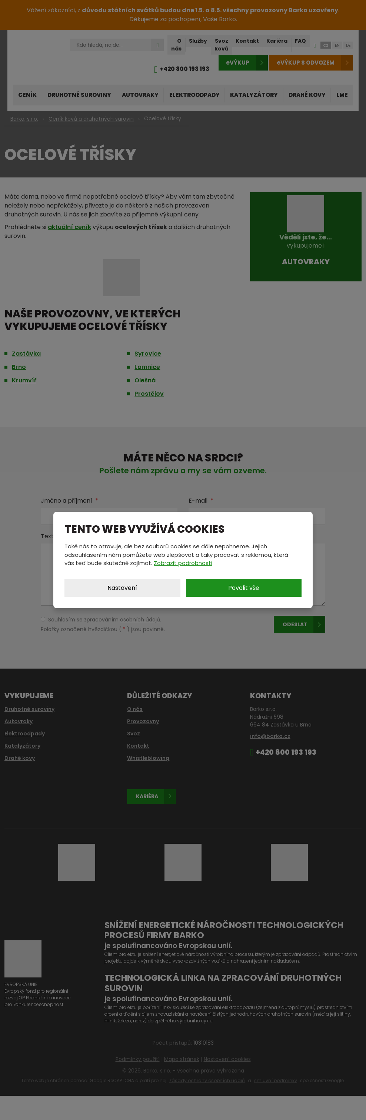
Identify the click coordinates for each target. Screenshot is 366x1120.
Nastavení (122, 588)
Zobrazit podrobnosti (183, 563)
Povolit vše (243, 588)
